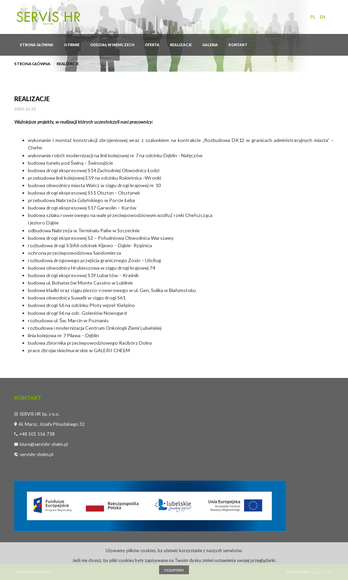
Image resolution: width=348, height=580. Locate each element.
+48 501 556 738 (37, 434)
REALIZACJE (181, 45)
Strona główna (36, 45)
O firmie (72, 45)
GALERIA (210, 45)
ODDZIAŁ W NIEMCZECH (112, 45)
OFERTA (152, 45)
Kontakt (237, 45)
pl (313, 17)
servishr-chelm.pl (36, 454)
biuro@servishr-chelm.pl (44, 444)
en (322, 17)
